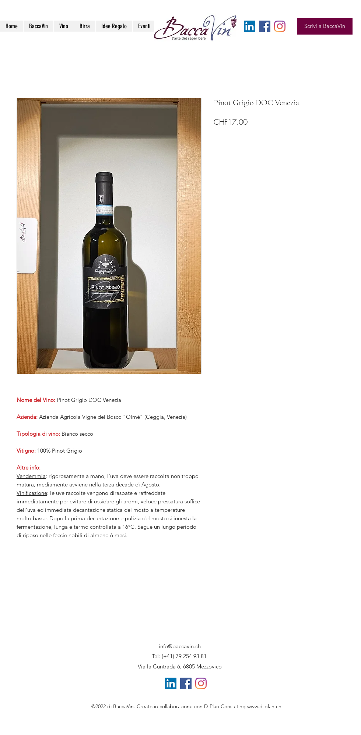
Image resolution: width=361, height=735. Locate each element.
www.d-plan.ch (264, 706)
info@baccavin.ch (180, 646)
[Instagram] (279, 26)
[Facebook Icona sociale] (264, 26)
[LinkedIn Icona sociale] (249, 26)
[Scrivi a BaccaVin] (325, 26)
